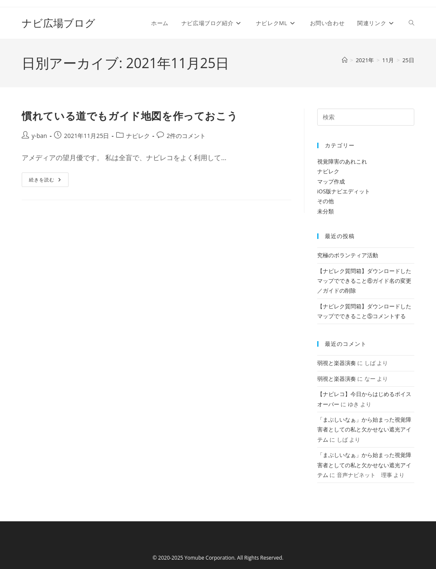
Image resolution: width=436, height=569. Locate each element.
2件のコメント (186, 136)
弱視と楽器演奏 (336, 363)
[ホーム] (344, 60)
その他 (325, 201)
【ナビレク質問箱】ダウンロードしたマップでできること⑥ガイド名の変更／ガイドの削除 (364, 281)
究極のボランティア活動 (347, 255)
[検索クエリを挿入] (365, 117)
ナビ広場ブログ (58, 23)
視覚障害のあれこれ (342, 161)
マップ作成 (331, 181)
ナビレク (138, 136)
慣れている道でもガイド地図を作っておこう (130, 116)
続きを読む (45, 181)
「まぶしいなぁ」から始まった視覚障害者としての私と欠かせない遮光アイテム (364, 429)
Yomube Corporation (209, 557)
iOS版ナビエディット (343, 191)
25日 (408, 60)
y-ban (39, 136)
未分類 (325, 211)
